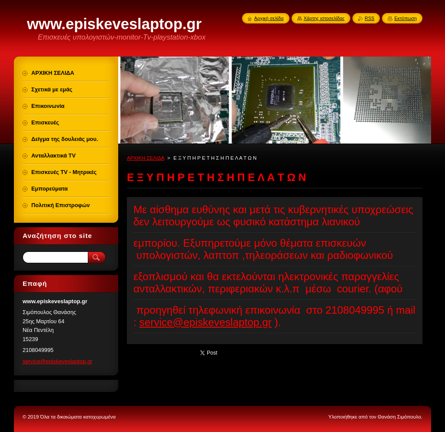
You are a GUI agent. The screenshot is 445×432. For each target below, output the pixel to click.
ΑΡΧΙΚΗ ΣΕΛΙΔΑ (145, 158)
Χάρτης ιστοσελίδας (324, 18)
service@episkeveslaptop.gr (205, 322)
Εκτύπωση (405, 18)
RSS (369, 18)
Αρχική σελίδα (269, 18)
